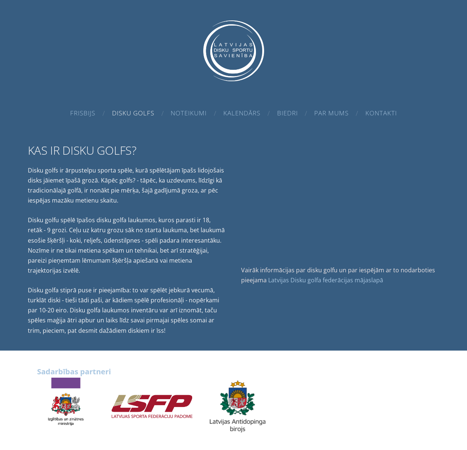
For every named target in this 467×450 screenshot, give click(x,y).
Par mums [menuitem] (331, 113)
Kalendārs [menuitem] (241, 113)
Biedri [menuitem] (287, 113)
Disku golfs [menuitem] (133, 113)
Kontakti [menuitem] (381, 113)
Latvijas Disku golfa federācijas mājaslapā (325, 280)
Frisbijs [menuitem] (82, 113)
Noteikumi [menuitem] (189, 113)
